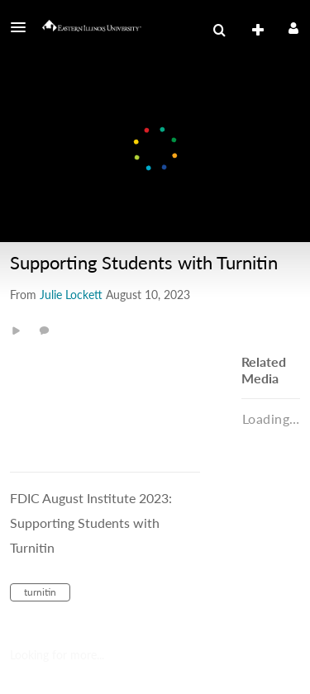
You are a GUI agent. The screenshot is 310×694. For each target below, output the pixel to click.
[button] (23, 27)
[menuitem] (219, 30)
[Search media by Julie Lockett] (71, 295)
